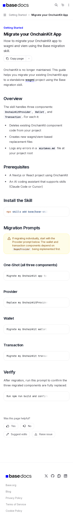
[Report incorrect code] (52, 211)
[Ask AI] (64, 211)
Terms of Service (16, 504)
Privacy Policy (14, 497)
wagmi (29, 80)
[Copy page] (15, 59)
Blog (8, 491)
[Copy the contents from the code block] (58, 211)
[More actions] (68, 4)
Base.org (11, 485)
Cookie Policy (14, 510)
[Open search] (56, 5)
